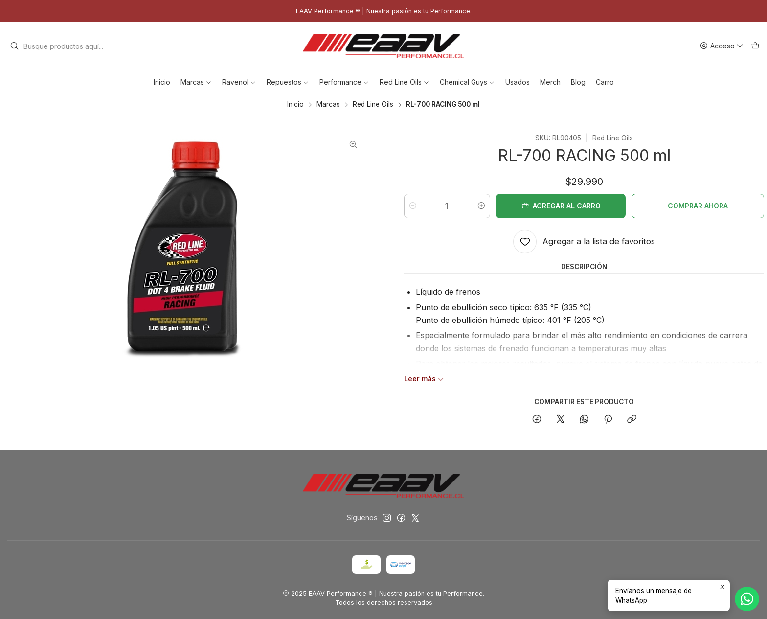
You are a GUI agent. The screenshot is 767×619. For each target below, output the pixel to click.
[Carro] (755, 46)
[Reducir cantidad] (413, 206)
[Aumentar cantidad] (481, 206)
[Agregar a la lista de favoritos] (584, 241)
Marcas (328, 104)
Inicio (295, 104)
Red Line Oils (373, 104)
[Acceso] (722, 46)
